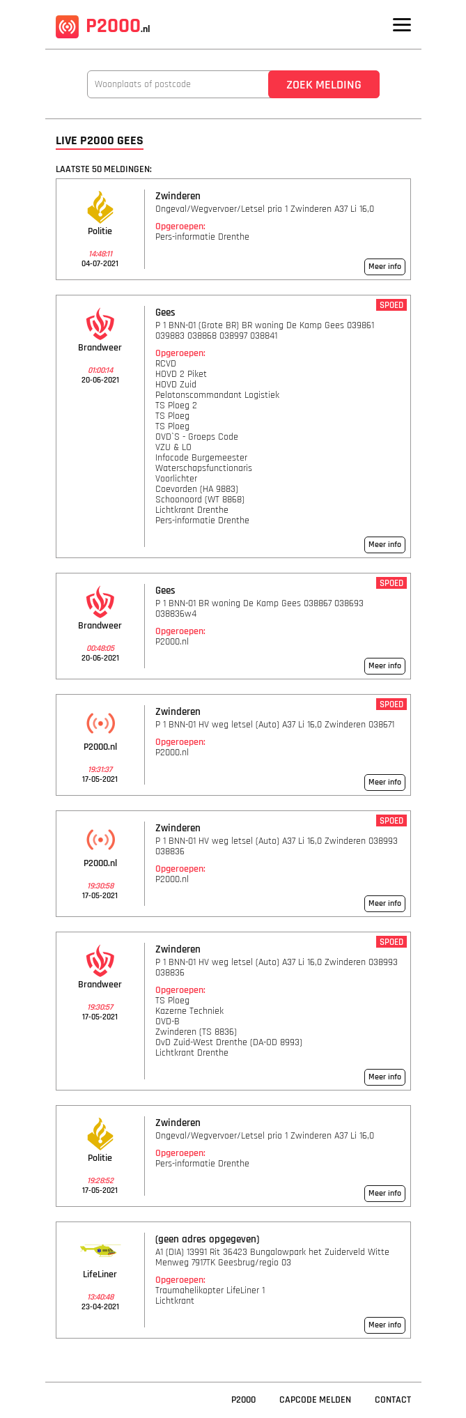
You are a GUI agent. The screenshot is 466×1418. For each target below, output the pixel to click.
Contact (393, 1400)
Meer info (384, 266)
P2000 (103, 26)
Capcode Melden (315, 1400)
